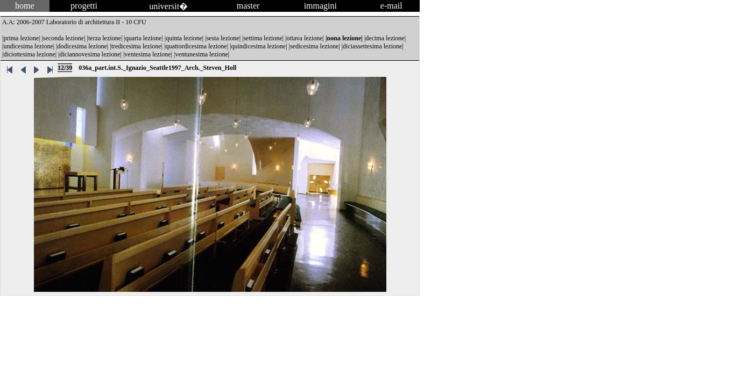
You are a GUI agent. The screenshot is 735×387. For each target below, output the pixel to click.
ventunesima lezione (201, 54)
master (248, 5)
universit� (168, 6)
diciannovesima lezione (90, 54)
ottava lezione (305, 38)
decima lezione (384, 38)
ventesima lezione (147, 54)
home (24, 5)
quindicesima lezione (258, 46)
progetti (83, 5)
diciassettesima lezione (372, 46)
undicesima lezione (28, 46)
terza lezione (104, 38)
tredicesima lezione (136, 46)
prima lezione (21, 38)
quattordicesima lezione (196, 46)
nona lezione (344, 38)
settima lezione (262, 38)
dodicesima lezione (82, 46)
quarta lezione (143, 38)
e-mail (391, 5)
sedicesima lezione (314, 46)
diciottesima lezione (29, 54)
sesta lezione (223, 38)
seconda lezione (63, 38)
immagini (320, 5)
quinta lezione (184, 38)
